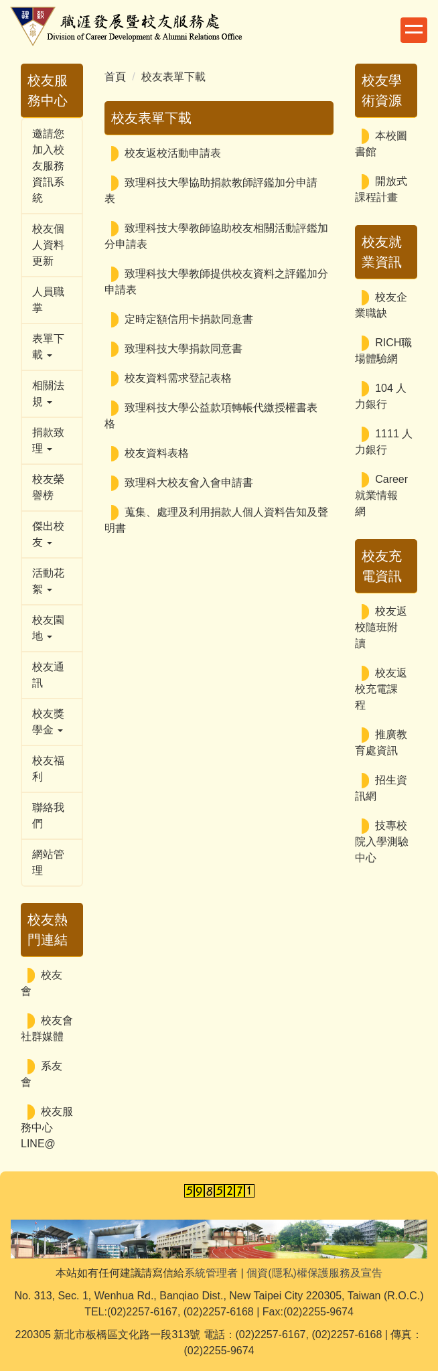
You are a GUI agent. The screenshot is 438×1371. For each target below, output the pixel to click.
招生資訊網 (381, 788)
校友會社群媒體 (47, 1028)
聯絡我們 (48, 815)
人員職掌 (48, 299)
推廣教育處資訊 (381, 742)
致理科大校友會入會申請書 (189, 482)
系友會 (41, 1074)
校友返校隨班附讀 (381, 627)
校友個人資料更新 (48, 245)
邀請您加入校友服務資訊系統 (48, 166)
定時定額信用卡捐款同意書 (189, 319)
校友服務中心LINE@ (47, 1127)
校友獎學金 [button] (48, 721)
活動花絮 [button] (48, 581)
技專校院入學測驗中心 (382, 841)
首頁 (115, 76)
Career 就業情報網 (381, 495)
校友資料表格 (157, 453)
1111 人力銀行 (384, 441)
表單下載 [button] (48, 346)
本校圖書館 (381, 143)
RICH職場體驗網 (383, 350)
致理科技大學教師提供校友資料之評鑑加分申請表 (216, 281)
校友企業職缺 (381, 305)
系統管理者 (211, 1273)
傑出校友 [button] (48, 534)
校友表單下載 (173, 76)
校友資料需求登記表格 (178, 378)
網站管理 (48, 862)
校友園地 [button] (48, 628)
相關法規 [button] (48, 393)
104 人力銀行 (381, 396)
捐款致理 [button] (48, 440)
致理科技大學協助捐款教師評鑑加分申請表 (210, 190)
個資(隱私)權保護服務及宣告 (314, 1273)
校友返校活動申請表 (173, 153)
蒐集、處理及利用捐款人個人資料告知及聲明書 (216, 520)
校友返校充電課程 (381, 689)
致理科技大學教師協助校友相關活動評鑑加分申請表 (216, 236)
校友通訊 (48, 675)
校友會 (41, 983)
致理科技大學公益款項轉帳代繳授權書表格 (210, 415)
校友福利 (48, 768)
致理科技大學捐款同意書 (183, 348)
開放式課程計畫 (381, 189)
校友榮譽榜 (48, 487)
